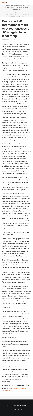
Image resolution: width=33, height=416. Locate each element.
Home (13, 12)
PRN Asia (18, 12)
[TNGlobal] (5, 2)
